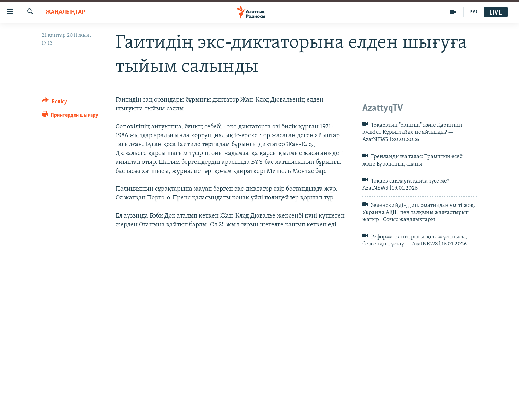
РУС (474, 12)
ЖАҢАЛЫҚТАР (65, 12)
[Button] (54, 103)
